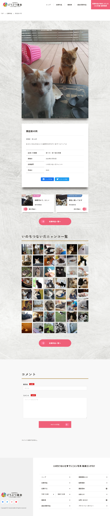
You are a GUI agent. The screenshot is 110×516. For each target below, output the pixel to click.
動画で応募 (61, 494)
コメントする (55, 424)
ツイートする (63, 179)
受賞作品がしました (100, 5)
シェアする (48, 179)
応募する (44, 488)
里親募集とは (83, 477)
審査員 (70, 5)
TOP (2, 13)
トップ (48, 5)
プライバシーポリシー (86, 506)
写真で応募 (45, 494)
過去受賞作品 (82, 5)
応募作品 (59, 5)
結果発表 (82, 483)
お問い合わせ (83, 500)
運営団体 (82, 488)
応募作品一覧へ (55, 221)
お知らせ (82, 494)
